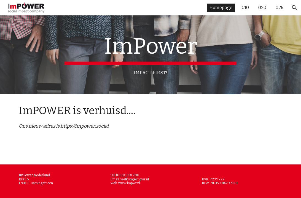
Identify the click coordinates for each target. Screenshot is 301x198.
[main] (150, 55)
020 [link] (262, 7)
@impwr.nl (141, 179)
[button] (294, 7)
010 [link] (245, 7)
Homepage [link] (220, 7)
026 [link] (279, 7)
